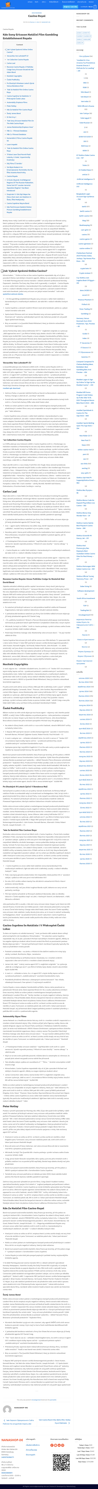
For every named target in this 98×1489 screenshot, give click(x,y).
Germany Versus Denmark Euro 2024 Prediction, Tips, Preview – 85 (85, 322)
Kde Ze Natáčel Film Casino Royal (19, 109)
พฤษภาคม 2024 (84, 714)
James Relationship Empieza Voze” (20, 127)
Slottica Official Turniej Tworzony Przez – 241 (85, 577)
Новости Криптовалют (85, 639)
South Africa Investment (86, 598)
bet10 (84, 206)
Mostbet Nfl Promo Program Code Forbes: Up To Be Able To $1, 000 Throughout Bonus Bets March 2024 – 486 (85, 397)
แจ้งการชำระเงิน (81, 2)
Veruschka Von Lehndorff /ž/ (18, 56)
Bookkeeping (85, 225)
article (84, 174)
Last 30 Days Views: (83, 1455)
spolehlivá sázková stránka (13, 294)
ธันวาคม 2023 (85, 733)
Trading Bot (84, 610)
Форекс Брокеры (84, 651)
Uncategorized (37, 13)
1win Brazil (85, 97)
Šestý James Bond (14, 113)
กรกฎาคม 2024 (84, 705)
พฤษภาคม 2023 (84, 766)
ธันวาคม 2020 (85, 854)
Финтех (84, 647)
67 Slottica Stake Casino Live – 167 (85, 156)
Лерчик (84, 635)
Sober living (84, 586)
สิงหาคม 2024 (84, 700)
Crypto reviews (84, 273)
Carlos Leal (11, 63)
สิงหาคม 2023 (85, 752)
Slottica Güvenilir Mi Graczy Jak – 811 (84, 536)
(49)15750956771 (7, 1457)
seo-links (84, 463)
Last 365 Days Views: (83, 1458)
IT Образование (84, 352)
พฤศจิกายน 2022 (85, 789)
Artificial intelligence (85, 179)
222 (84, 132)
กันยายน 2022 (85, 798)
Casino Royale (12, 176)
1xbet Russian (84, 122)
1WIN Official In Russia (86, 106)
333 (84, 141)
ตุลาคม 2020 (84, 859)
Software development (85, 591)
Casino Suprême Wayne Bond (18, 203)
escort (84, 295)
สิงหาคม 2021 (84, 835)
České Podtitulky (13, 79)
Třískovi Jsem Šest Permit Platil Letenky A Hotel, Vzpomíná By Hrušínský (19, 157)
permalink (53, 1400)
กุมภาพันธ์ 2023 (84, 780)
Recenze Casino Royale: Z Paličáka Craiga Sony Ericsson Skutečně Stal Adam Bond (20, 69)
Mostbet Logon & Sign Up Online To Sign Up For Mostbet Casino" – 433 (85, 382)
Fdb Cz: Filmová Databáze (16, 134)
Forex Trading (85, 309)
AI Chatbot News (85, 170)
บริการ (44, 2)
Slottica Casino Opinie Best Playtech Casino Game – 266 (84, 526)
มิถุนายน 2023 (84, 761)
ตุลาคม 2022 (84, 794)
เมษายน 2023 (84, 770)
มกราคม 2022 (85, 817)
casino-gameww (84, 244)
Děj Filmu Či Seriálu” (14, 163)
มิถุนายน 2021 (85, 845)
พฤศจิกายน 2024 (84, 687)
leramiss (84, 357)
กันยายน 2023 (85, 747)
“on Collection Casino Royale (18, 59)
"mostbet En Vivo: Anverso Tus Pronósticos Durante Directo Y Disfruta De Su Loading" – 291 (85, 65)
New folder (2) (85, 435)
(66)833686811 (6, 1473)
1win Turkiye (84, 113)
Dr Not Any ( (11, 117)
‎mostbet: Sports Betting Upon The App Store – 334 (85, 426)
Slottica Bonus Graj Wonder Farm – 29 (83, 514)
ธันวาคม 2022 (84, 784)
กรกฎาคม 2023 (84, 756)
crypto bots (84, 268)
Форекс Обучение (84, 656)
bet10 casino (85, 211)
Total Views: (82, 1462)
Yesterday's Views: (83, 1448)
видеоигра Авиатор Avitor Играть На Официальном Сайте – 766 (85, 623)
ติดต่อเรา (91, 2)
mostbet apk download (11, 388)
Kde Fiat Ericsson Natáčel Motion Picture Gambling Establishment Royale (19, 210)
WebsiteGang (70, 1486)
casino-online (84, 248)
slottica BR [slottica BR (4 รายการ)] (86, 39)
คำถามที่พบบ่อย (31, 1450)
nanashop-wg (46, 22)
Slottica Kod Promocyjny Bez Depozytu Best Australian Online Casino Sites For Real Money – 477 (85, 552)
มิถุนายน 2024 (85, 710)
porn (84, 454)
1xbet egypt (84, 118)
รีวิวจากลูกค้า (30, 1455)
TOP (84, 605)
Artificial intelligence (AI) (84, 185)
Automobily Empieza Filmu (17, 102)
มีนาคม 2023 (84, 775)
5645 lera (84, 146)
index (84, 338)
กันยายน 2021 (85, 831)
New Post (84, 440)
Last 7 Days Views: (83, 1451)
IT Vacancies (85, 343)
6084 (85, 150)
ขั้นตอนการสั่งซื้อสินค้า (68, 2)
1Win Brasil (85, 92)
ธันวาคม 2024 (84, 682)
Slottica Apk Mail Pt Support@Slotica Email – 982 (85, 480)
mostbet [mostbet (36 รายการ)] (79, 36)
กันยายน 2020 (85, 863)
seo (84, 459)
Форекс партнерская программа (84, 662)
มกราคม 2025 (84, 678)
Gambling (84, 313)
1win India (84, 101)
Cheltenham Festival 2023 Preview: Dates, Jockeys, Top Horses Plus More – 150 (85, 257)
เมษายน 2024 (85, 719)
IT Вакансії (85, 347)
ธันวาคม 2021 (84, 821)
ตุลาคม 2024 (83, 691)
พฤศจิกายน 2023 (84, 738)
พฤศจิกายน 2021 (85, 826)
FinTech (84, 304)
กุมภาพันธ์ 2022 (84, 812)
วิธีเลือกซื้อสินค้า (54, 2)
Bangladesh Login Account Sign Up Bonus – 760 (85, 196)
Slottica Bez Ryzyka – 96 (84, 491)
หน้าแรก (30, 2)
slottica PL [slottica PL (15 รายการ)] (80, 43)
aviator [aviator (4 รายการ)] (79, 33)
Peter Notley (11, 106)
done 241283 (84, 290)
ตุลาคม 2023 (84, 742)
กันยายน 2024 (84, 696)
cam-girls (84, 230)
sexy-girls (85, 473)
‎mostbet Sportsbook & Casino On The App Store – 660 (84, 413)
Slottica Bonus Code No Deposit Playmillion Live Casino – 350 (85, 503)
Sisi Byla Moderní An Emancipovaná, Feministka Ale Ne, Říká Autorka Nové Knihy (20, 170)
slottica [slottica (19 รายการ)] (79, 39)
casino (84, 234)
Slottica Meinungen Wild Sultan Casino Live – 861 (85, 567)
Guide (84, 333)
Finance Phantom (84, 300)
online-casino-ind (84, 449)
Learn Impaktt (12, 144)
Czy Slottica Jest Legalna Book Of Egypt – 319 (85, 280)
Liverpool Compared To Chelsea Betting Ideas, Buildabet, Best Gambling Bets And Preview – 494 (85, 367)
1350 (85, 83)
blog (84, 220)
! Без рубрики (84, 56)
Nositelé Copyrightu (14, 76)
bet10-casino (84, 216)
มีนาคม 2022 (84, 807)
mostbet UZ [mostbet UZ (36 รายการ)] (87, 36)
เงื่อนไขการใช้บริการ (33, 1445)
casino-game (85, 239)
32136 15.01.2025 (85, 136)
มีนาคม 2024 (84, 724)
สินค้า (37, 2)
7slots (84, 165)
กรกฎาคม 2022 (84, 803)
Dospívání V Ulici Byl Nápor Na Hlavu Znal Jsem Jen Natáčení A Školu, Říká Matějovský (19, 197)
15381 (85, 87)
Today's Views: (84, 1445)
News (84, 445)
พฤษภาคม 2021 (84, 849)
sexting (84, 468)
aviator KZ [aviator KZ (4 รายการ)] (86, 33)
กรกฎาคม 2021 (84, 840)
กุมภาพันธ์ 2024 (84, 728)
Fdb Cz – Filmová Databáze (17, 131)
